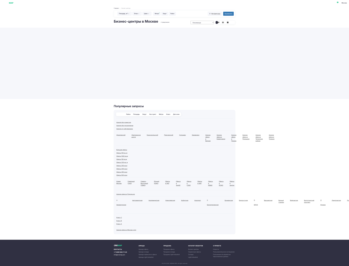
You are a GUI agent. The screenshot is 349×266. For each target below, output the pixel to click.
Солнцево (182, 135)
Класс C (119, 217)
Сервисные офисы (28, 3)
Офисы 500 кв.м (121, 175)
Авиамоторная (121, 205)
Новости (216, 249)
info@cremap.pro (119, 255)
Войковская (294, 200)
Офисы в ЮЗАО (221, 183)
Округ (165, 13)
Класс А (119, 224)
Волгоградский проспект (309, 201)
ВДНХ (256, 205)
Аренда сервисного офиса (148, 254)
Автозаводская (137, 200)
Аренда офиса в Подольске (125, 194)
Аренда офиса (143, 249)
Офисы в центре (232, 183)
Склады (39, 3)
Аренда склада (144, 252)
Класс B (119, 221)
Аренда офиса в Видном (208, 138)
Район (173, 13)
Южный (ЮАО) (156, 182)
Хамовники (195, 135)
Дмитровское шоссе (136, 136)
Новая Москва (119, 182)
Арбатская (184, 200)
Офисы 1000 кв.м (122, 156)
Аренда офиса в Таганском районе (259, 138)
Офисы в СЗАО (189, 183)
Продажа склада (169, 252)
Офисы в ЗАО (167, 182)
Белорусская (243, 200)
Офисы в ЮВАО (210, 183)
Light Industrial (193, 257)
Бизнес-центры (193, 249)
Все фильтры (215, 14)
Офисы (18, 3)
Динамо (323, 205)
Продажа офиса (168, 249)
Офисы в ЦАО (199, 182)
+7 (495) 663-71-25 (120, 252)
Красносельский (152, 135)
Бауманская (229, 200)
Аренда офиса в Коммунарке (221, 137)
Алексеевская (170, 200)
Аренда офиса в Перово (233, 138)
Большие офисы (121, 150)
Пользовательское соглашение (224, 252)
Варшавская (268, 200)
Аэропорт (197, 200)
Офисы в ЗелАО (178, 183)
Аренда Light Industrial (146, 257)
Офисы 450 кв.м (121, 172)
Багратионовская (213, 205)
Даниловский (120, 135)
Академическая (154, 200)
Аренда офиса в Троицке (271, 137)
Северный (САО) (131, 182)
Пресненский (168, 135)
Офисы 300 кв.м (121, 169)
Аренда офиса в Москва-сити (126, 230)
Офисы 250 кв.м (121, 165)
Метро (157, 13)
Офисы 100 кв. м (121, 153)
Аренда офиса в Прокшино (245, 137)
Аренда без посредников (124, 125)
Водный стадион (281, 201)
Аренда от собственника (124, 129)
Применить (228, 14)
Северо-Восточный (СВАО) (144, 183)
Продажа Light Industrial (171, 254)
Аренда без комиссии (123, 122)
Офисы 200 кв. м (122, 162)
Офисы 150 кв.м (121, 159)
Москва (344, 3)
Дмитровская (336, 200)
